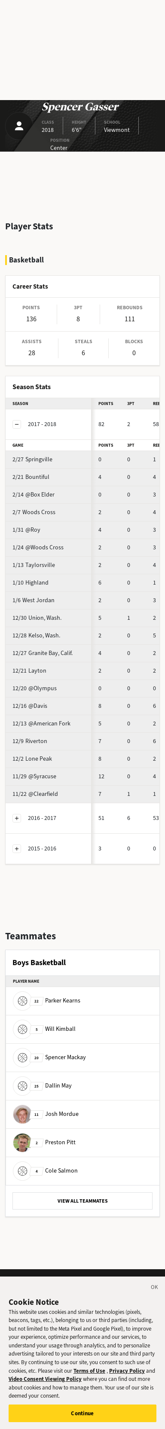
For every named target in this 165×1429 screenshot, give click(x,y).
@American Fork (41, 723)
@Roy (26, 530)
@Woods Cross (38, 547)
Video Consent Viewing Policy (45, 1383)
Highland (30, 583)
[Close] (154, 1293)
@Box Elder (33, 495)
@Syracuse (34, 776)
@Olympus (34, 688)
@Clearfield (35, 794)
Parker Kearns (46, 1000)
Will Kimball (44, 1029)
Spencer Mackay (49, 1057)
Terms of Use (89, 1375)
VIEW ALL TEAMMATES (83, 1200)
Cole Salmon (45, 1171)
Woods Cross (33, 512)
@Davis (29, 706)
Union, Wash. (36, 618)
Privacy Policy (127, 1375)
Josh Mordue (46, 1114)
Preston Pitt (44, 1142)
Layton (29, 671)
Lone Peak (32, 759)
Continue (82, 1418)
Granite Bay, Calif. (42, 653)
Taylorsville (33, 565)
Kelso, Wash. (36, 635)
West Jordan (33, 600)
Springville (32, 459)
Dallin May (42, 1086)
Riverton (29, 741)
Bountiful (30, 477)
